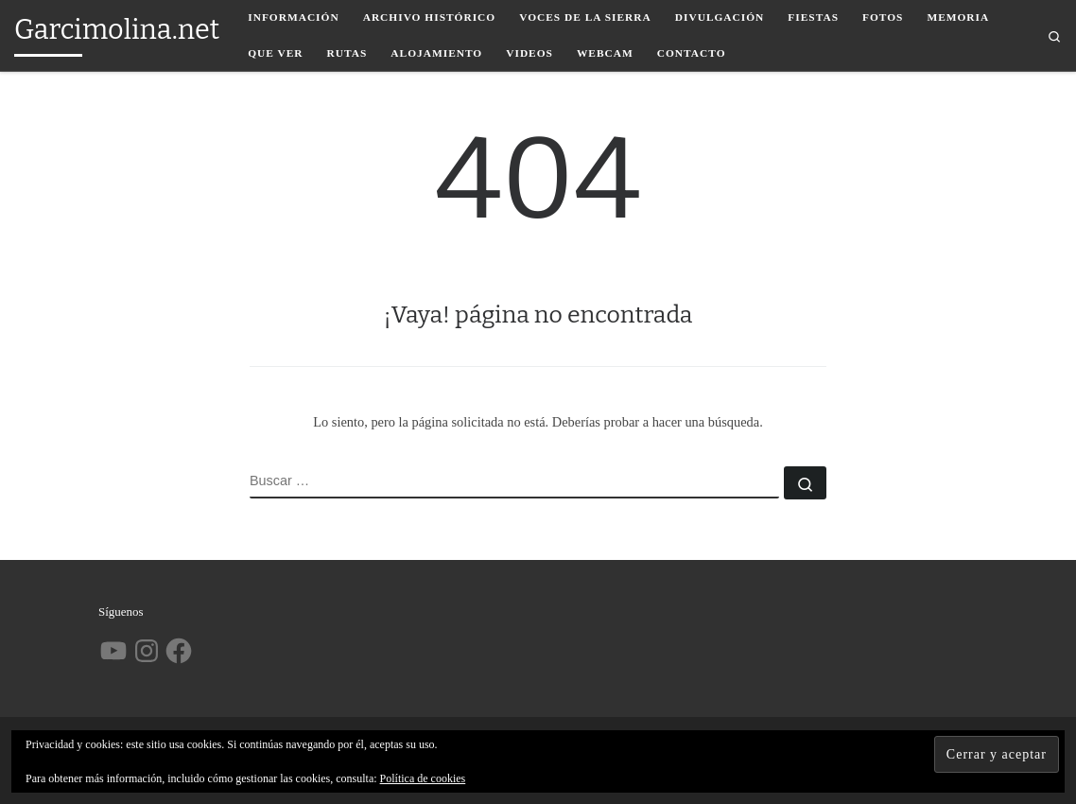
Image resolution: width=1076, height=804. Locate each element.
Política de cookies (423, 778)
